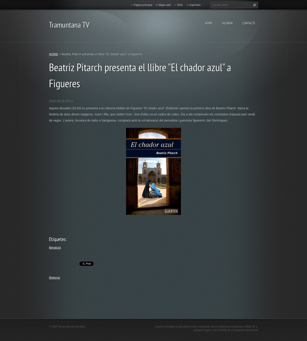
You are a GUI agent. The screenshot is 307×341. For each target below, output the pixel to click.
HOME (209, 23)
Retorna (54, 277)
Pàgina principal (143, 5)
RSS (180, 5)
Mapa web (165, 5)
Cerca (254, 5)
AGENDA (227, 23)
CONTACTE (248, 23)
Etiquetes (57, 239)
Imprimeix (195, 5)
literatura (55, 247)
